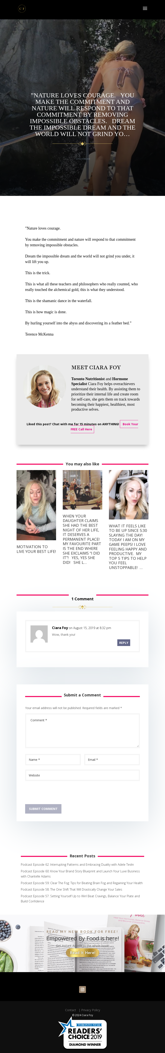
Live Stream (83, 159)
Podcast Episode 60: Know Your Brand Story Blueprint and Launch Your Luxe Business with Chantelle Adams (80, 873)
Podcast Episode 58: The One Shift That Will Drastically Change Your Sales (71, 889)
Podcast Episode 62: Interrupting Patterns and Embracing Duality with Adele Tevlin (77, 864)
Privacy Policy (90, 1010)
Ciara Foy (60, 627)
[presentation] (57, 793)
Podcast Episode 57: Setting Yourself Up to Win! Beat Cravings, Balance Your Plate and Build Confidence (80, 898)
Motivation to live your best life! (36, 549)
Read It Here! (82, 952)
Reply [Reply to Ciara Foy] (123, 643)
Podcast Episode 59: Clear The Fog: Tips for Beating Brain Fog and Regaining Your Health (82, 883)
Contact (71, 1010)
